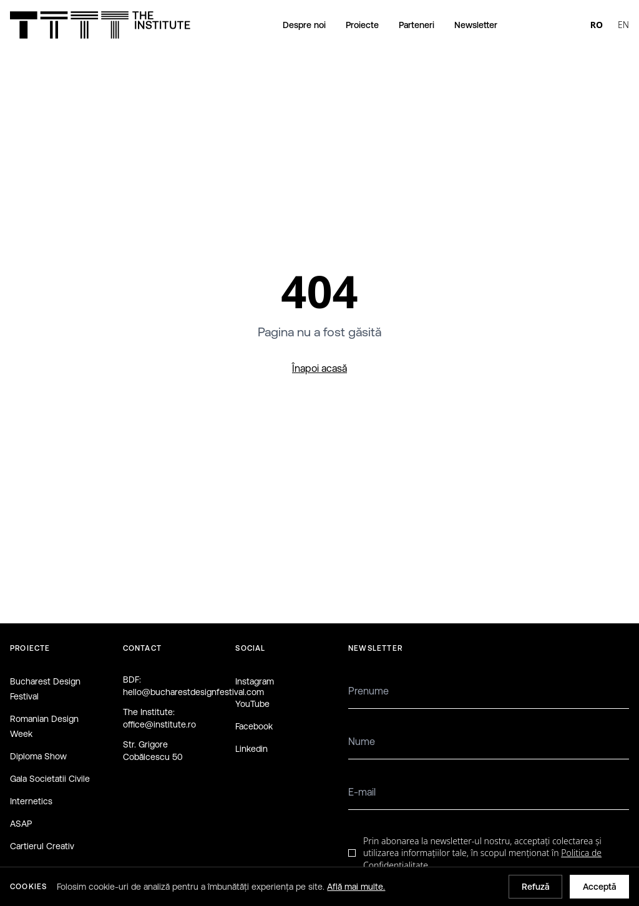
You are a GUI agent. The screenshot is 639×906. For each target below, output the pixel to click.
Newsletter (475, 25)
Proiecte (362, 25)
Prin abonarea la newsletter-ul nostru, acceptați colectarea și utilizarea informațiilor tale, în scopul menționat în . (482, 853)
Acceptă (599, 887)
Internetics (31, 801)
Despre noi (304, 25)
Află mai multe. (356, 887)
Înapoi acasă (319, 368)
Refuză (535, 887)
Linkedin (251, 749)
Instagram (254, 681)
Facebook (254, 726)
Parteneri (416, 25)
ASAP (21, 824)
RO (596, 25)
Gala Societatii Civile (50, 779)
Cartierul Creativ (42, 846)
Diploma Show (38, 756)
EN (623, 25)
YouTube (252, 704)
